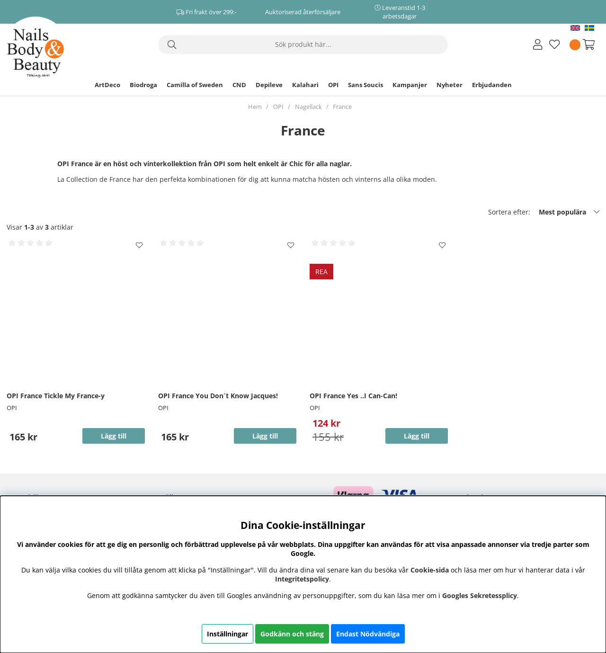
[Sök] (303, 44)
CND (239, 85)
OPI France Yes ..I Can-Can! (353, 395)
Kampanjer (409, 85)
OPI (333, 85)
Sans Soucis (365, 85)
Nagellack (308, 106)
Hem (255, 106)
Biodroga (143, 85)
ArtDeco (107, 85)
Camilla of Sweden (195, 85)
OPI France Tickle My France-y (56, 395)
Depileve (269, 85)
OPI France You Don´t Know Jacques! (218, 395)
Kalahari (305, 85)
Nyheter (450, 85)
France (342, 106)
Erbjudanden (492, 85)
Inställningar (227, 633)
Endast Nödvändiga (368, 633)
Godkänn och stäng (292, 633)
